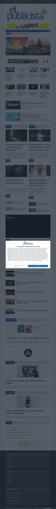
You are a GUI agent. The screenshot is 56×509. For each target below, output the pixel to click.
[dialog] (28, 254)
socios (18, 248)
